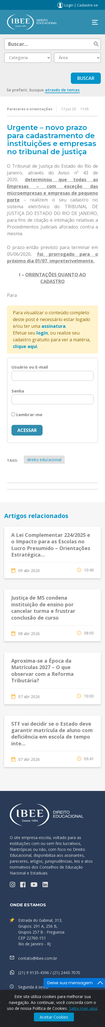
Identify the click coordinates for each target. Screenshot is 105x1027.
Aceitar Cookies (54, 1017)
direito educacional (44, 459)
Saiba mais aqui (83, 1008)
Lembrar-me (26, 414)
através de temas (62, 90)
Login (68, 5)
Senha (17, 391)
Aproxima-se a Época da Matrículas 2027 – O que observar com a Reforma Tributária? (42, 670)
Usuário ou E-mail (29, 367)
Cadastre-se (87, 5)
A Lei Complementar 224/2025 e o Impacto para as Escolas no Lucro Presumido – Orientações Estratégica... (50, 545)
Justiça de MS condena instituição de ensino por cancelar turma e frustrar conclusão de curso (43, 607)
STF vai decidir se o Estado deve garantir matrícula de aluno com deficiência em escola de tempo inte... (52, 733)
